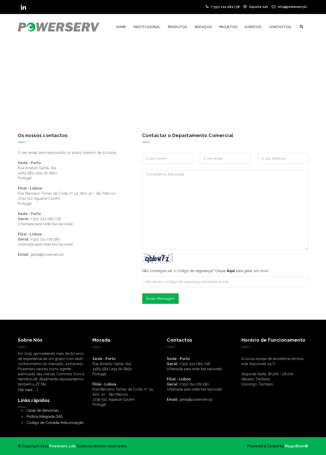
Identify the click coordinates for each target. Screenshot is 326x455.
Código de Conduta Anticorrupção (55, 423)
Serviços (203, 27)
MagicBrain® (296, 446)
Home (121, 27)
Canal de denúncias (42, 410)
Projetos (228, 27)
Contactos (280, 27)
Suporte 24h (255, 7)
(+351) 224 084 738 (223, 7)
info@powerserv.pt (289, 7)
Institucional (147, 27)
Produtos (177, 27)
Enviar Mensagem (160, 299)
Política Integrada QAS (44, 416)
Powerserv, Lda (62, 446)
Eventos (253, 27)
